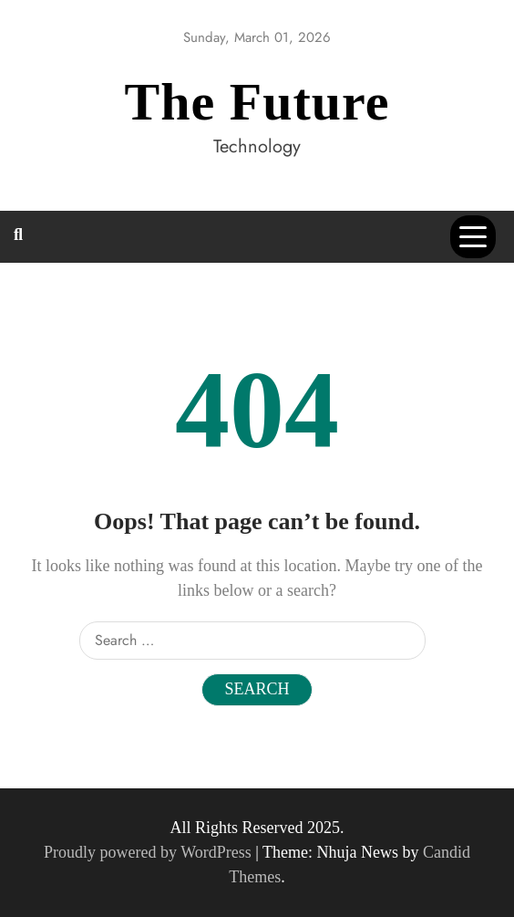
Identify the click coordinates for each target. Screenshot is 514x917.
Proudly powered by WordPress (149, 852)
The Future (257, 101)
